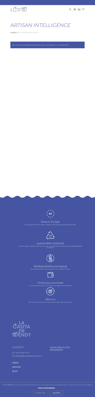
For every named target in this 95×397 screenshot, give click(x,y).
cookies (8, 385)
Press (15, 348)
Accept (56, 393)
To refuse (40, 393)
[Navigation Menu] (83, 9)
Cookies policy (16, 380)
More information (46, 388)
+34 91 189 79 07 (22, 338)
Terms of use (30, 380)
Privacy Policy (37, 377)
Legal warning (23, 377)
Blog (15, 357)
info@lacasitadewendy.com (30, 341)
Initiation (13, 32)
